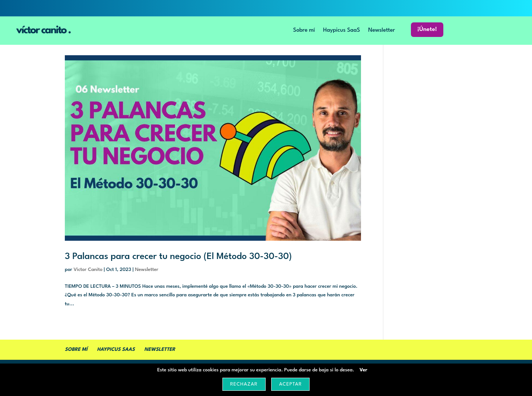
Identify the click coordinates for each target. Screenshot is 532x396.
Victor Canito (87, 269)
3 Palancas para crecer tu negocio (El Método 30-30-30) (178, 256)
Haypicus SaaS (341, 31)
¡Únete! (427, 31)
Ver (363, 370)
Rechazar (244, 384)
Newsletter (381, 31)
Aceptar (290, 384)
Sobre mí (304, 31)
